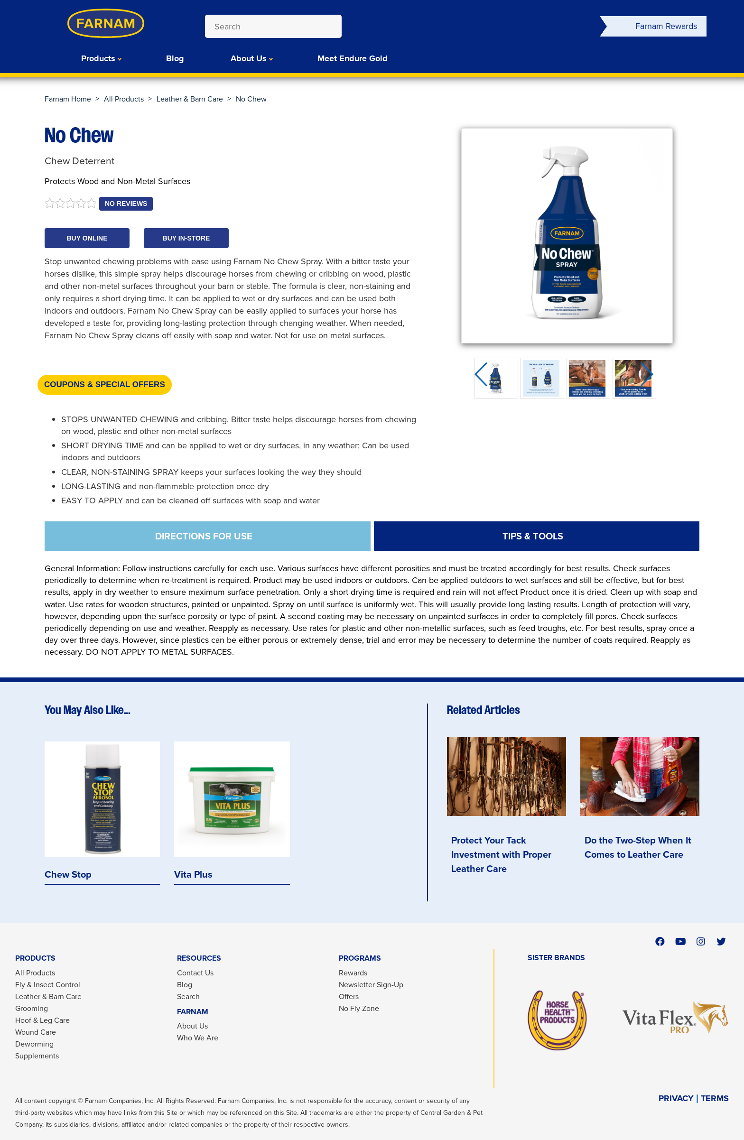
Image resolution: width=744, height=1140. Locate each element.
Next (650, 378)
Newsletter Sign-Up (371, 984)
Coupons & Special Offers (104, 384)
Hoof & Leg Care (42, 1020)
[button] (87, 238)
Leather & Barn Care (190, 98)
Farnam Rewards (666, 26)
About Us (249, 58)
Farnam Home (68, 98)
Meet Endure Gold (352, 58)
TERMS (715, 1098)
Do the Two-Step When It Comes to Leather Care (638, 847)
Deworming (34, 1043)
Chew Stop (68, 874)
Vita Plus (193, 874)
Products (98, 58)
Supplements (37, 1055)
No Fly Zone (359, 1008)
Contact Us (195, 972)
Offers (349, 996)
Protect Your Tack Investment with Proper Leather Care (501, 854)
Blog (175, 58)
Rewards (353, 972)
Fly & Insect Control (47, 984)
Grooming (31, 1008)
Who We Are (197, 1037)
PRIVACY (676, 1098)
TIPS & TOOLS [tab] (532, 536)
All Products (124, 98)
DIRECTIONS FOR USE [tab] (203, 536)
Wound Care (35, 1032)
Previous (483, 378)
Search (188, 996)
